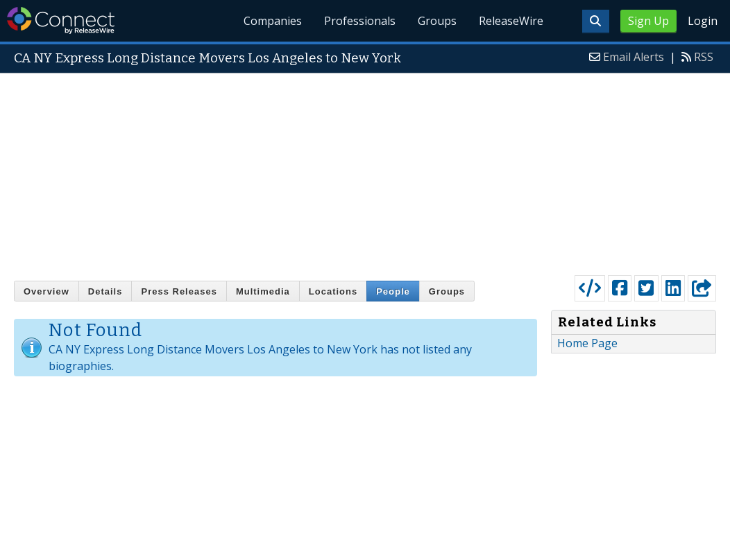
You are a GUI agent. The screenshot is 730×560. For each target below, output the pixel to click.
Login (703, 20)
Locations (333, 291)
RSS (703, 56)
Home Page (587, 343)
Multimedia (263, 291)
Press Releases (179, 291)
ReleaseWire (511, 20)
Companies (273, 20)
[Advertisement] (365, 171)
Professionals (360, 20)
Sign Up (648, 20)
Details (105, 291)
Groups (437, 20)
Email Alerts (633, 56)
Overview (46, 291)
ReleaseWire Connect (60, 20)
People (393, 291)
